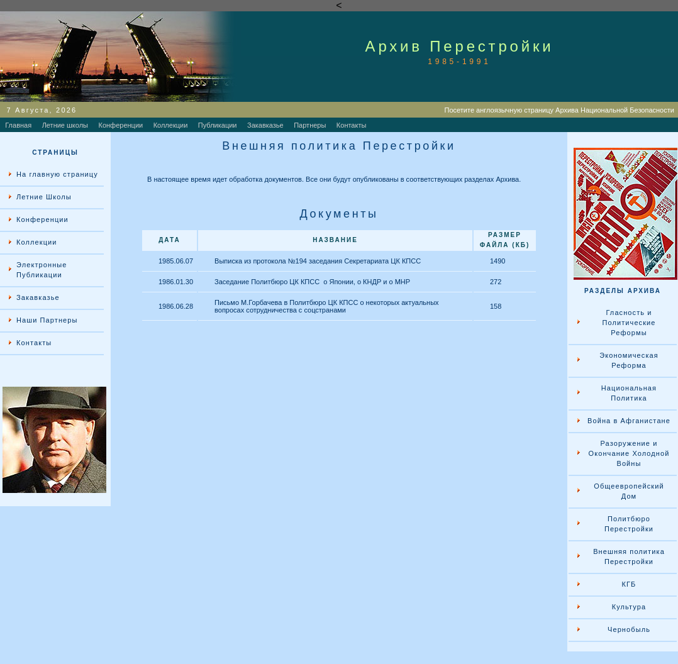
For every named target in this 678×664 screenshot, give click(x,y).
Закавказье (265, 125)
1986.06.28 (175, 306)
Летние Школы (44, 197)
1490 (497, 261)
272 (495, 281)
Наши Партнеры (47, 320)
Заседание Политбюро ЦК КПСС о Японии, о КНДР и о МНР (312, 281)
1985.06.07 (175, 261)
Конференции (121, 125)
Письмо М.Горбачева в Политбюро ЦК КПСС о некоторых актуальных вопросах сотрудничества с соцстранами (326, 306)
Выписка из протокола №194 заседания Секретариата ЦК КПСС (317, 261)
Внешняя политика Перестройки (629, 556)
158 (495, 306)
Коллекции (170, 125)
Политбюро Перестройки (628, 524)
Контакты (351, 125)
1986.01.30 (175, 281)
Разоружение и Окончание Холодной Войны (629, 453)
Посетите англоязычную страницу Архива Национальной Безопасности (561, 110)
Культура (629, 607)
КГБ (629, 584)
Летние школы (65, 125)
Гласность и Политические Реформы (628, 322)
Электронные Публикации (41, 270)
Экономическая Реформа (629, 360)
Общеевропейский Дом (629, 491)
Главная (18, 125)
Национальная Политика (629, 393)
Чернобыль (629, 629)
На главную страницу (57, 174)
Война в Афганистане (628, 420)
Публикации (217, 125)
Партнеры (310, 125)
